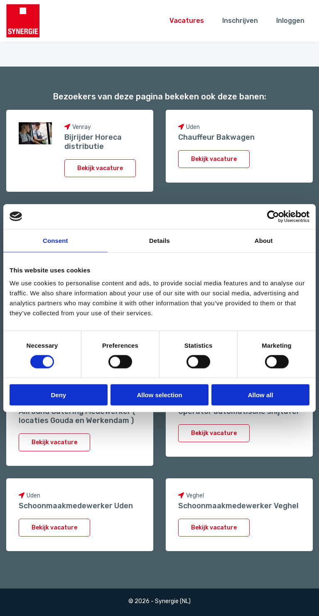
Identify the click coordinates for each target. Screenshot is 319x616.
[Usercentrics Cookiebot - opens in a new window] (273, 216)
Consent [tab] (55, 240)
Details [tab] (159, 240)
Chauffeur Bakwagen (216, 137)
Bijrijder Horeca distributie (93, 142)
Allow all (260, 394)
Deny (58, 394)
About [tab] (264, 240)
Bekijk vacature (100, 168)
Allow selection (159, 394)
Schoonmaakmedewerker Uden (76, 505)
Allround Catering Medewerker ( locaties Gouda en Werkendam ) (77, 416)
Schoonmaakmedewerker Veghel (238, 505)
